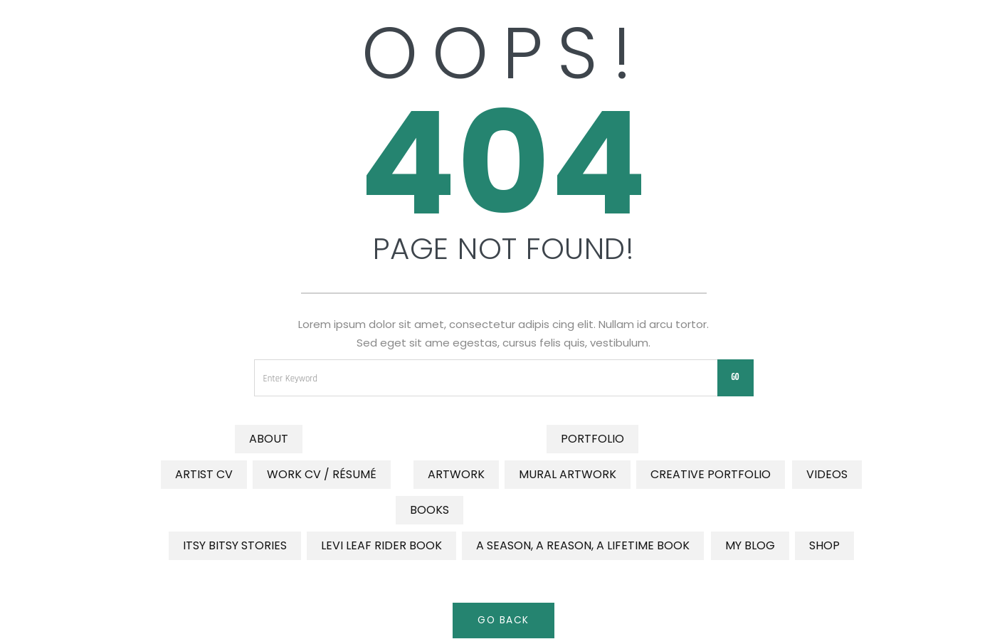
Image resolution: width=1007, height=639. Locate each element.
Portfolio (592, 439)
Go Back (504, 620)
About (268, 439)
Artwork (456, 474)
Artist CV (204, 474)
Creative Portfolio (710, 474)
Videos (827, 474)
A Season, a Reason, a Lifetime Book (583, 545)
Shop (824, 545)
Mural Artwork (567, 474)
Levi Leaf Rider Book (381, 545)
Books (429, 510)
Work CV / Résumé (321, 474)
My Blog (750, 545)
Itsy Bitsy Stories (235, 545)
